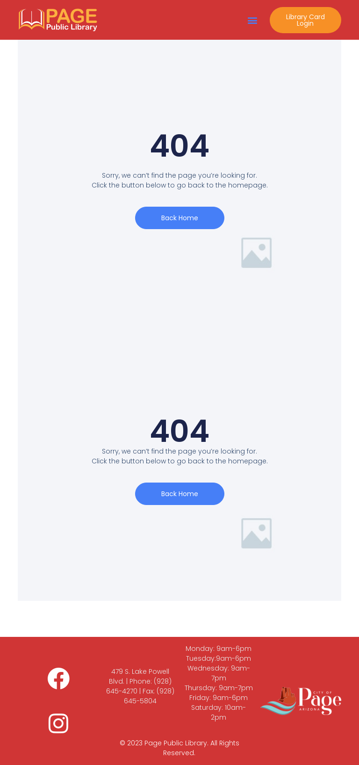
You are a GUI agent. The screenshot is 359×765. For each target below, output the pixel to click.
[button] (252, 20)
